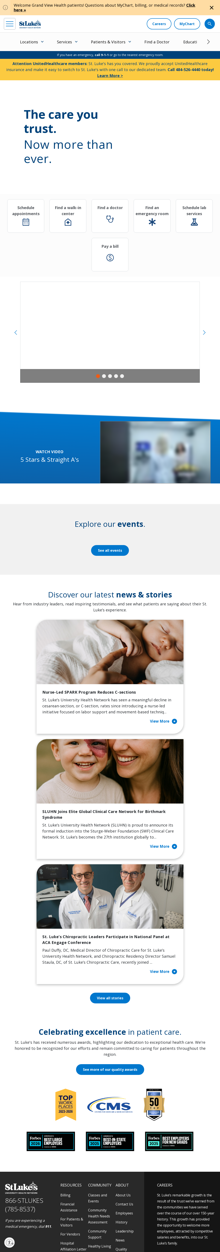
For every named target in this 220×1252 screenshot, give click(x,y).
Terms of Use (85, 1234)
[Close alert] (211, 7)
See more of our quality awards (110, 980)
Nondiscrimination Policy (112, 1234)
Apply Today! (176, 1191)
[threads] (43, 1215)
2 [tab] (104, 376)
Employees (124, 1124)
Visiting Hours (71, 1193)
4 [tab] (116, 376)
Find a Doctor (157, 41)
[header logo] (30, 24)
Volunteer (96, 1166)
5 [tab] (122, 376)
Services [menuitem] (64, 41)
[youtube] (67, 1215)
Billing (65, 1106)
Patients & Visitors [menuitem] (108, 41)
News (120, 1151)
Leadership (125, 1142)
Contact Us (124, 1115)
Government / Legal (35, 1239)
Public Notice (65, 1234)
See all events (110, 550)
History (121, 1133)
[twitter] (55, 1215)
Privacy (18, 1234)
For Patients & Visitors (71, 1133)
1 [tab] (98, 376)
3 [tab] (110, 376)
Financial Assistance (68, 1118)
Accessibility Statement (40, 1234)
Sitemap (56, 1239)
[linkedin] (31, 1215)
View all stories (110, 909)
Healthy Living (99, 1157)
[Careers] (159, 24)
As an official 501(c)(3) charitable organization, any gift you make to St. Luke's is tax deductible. (60, 1225)
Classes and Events (97, 1109)
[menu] (9, 23)
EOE (7, 1234)
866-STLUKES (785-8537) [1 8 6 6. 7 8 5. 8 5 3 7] (24, 1116)
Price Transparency (71, 1172)
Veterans (67, 1184)
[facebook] (8, 1215)
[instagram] (19, 1215)
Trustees (123, 1169)
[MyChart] (187, 24)
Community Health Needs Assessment (99, 1127)
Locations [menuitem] (29, 41)
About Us (123, 1106)
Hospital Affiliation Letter (73, 1157)
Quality (121, 1160)
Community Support (97, 1145)
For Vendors (70, 1145)
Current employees (182, 1208)
